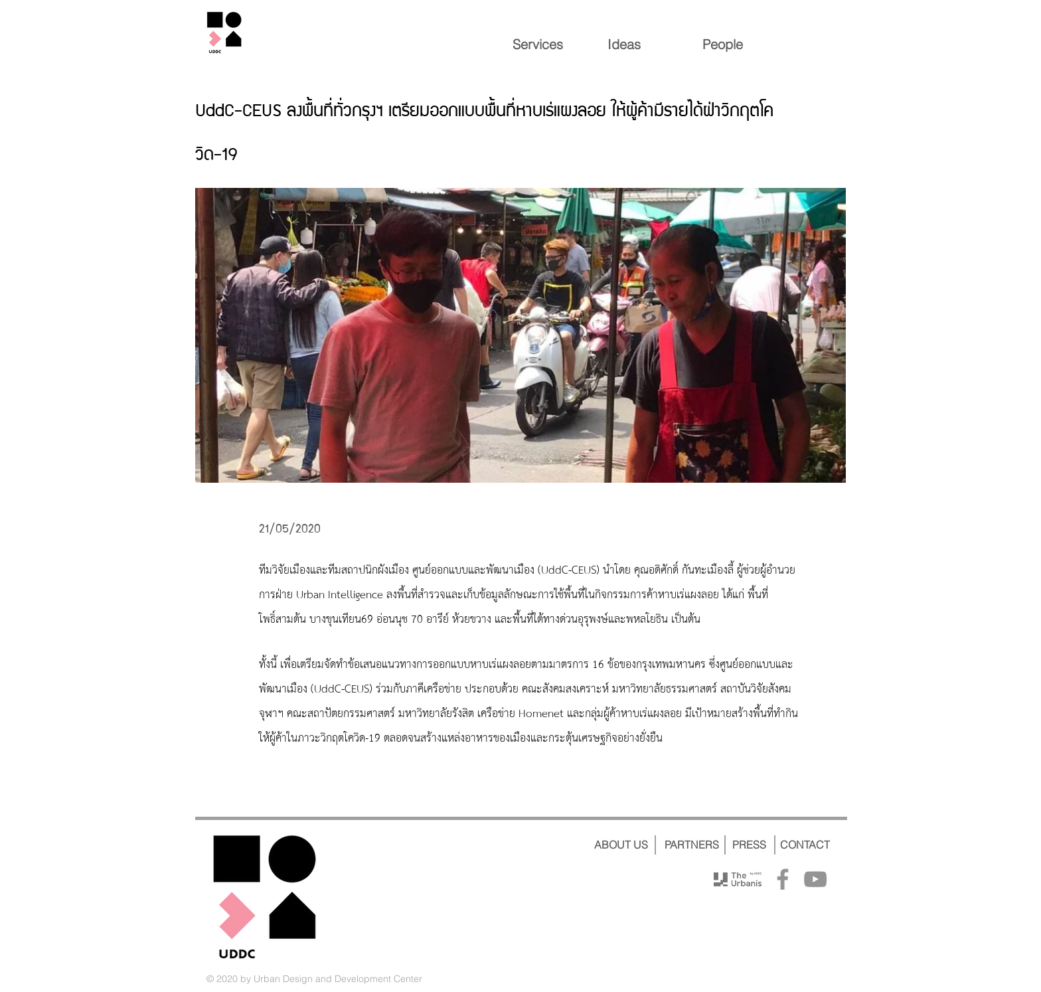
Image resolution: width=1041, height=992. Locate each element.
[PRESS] (749, 844)
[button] (520, 335)
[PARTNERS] (691, 844)
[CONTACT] (805, 844)
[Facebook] (783, 879)
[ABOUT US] (621, 844)
